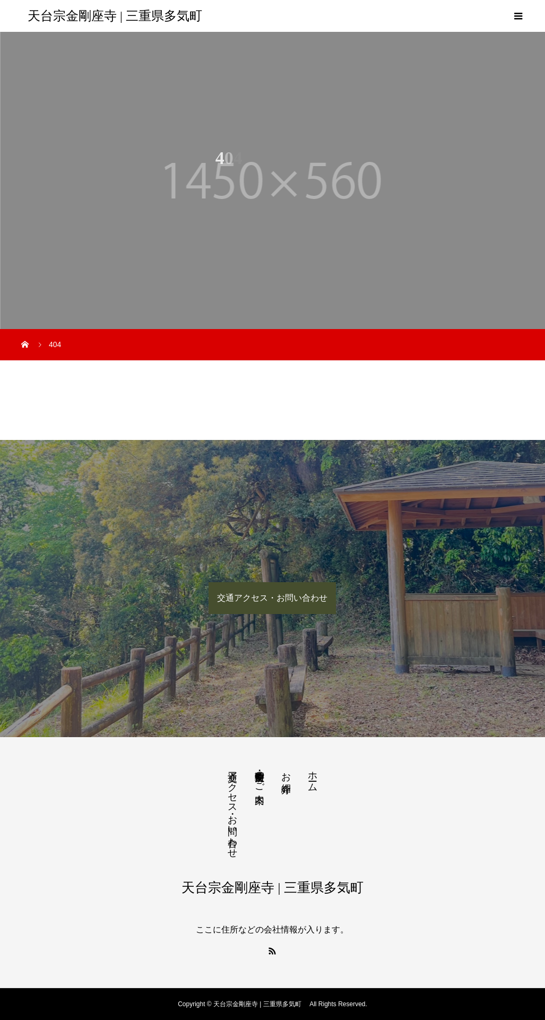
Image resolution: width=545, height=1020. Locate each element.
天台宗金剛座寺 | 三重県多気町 (118, 16)
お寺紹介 (286, 771)
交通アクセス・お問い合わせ (272, 597)
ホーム (312, 776)
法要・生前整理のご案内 (259, 776)
